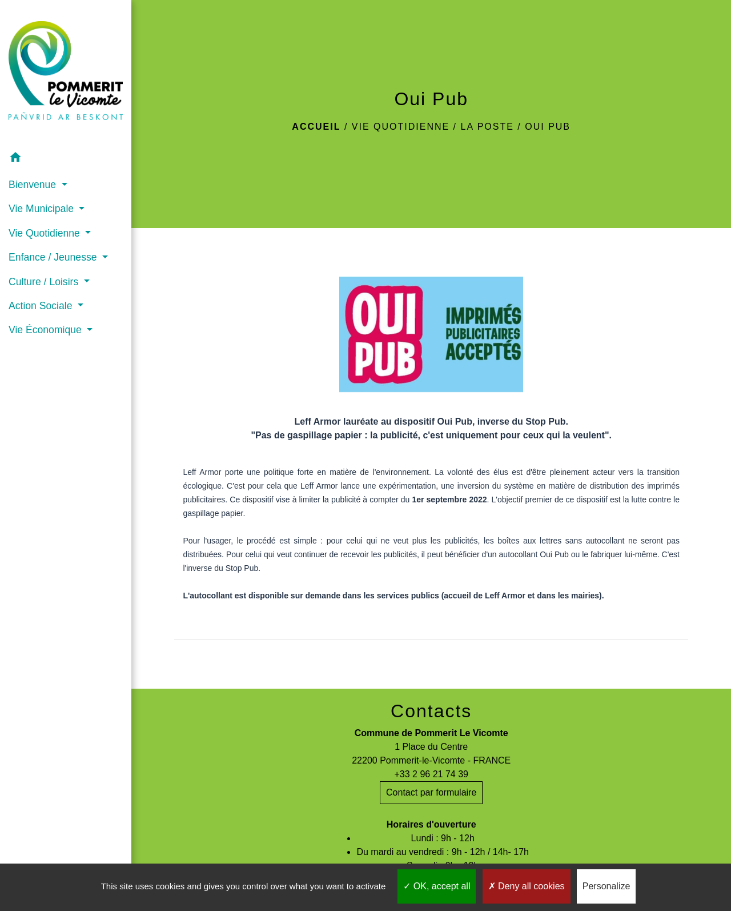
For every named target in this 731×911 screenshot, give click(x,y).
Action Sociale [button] (42, 305)
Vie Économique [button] (47, 329)
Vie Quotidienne (400, 126)
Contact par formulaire (431, 792)
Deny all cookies (526, 886)
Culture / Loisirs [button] (45, 281)
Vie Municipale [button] (43, 208)
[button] (66, 159)
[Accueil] (66, 72)
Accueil (316, 126)
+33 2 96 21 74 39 (431, 774)
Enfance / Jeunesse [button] (54, 257)
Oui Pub (548, 126)
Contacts (431, 711)
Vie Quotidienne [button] (46, 233)
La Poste (487, 126)
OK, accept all (436, 886)
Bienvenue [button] (34, 184)
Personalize (606, 886)
